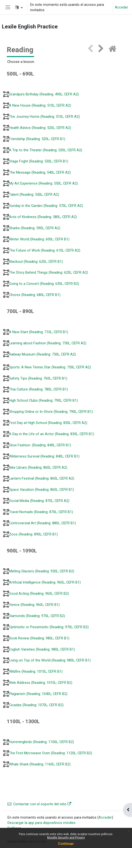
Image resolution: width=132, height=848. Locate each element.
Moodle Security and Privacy (66, 837)
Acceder (121, 7)
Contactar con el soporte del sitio (39, 804)
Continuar (66, 844)
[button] (19, 7)
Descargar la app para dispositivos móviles (41, 823)
